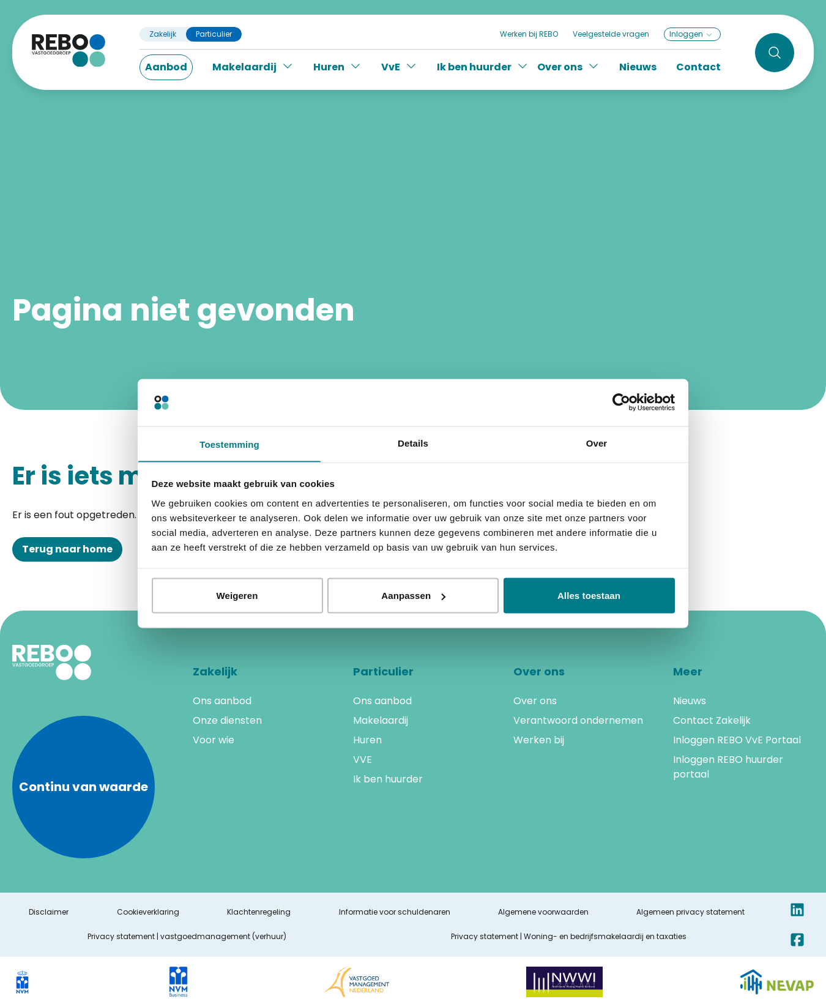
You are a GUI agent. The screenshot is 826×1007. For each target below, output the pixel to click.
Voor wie (213, 740)
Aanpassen (413, 596)
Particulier (214, 34)
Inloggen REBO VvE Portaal (737, 740)
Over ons (535, 701)
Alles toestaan (588, 596)
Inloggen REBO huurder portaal (728, 766)
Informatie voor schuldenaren (394, 912)
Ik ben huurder (388, 779)
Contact (698, 67)
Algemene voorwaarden (543, 912)
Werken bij (538, 740)
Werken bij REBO (529, 34)
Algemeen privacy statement (690, 912)
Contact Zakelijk (712, 720)
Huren (367, 740)
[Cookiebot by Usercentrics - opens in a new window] (621, 402)
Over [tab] (597, 442)
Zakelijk (162, 34)
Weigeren (237, 596)
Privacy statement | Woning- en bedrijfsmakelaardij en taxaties (568, 937)
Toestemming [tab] (229, 444)
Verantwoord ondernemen (578, 720)
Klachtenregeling (259, 912)
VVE (362, 759)
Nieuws (638, 67)
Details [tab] (413, 442)
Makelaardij (380, 720)
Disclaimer (49, 912)
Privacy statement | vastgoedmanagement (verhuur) (186, 937)
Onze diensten (227, 720)
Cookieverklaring (148, 912)
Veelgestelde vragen (611, 34)
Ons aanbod (222, 701)
